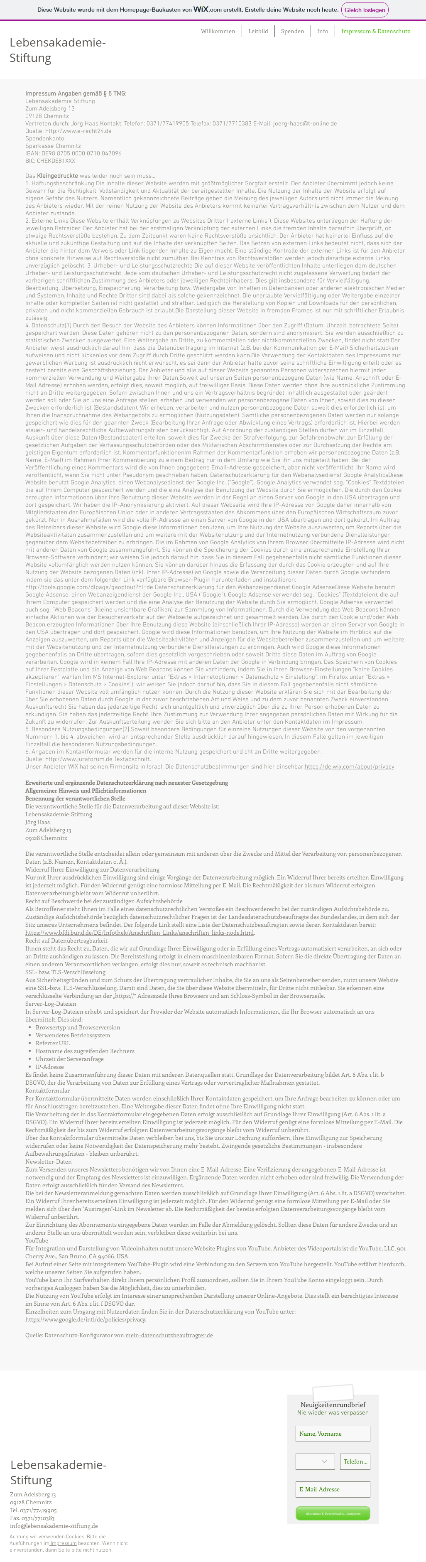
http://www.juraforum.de (79, 759)
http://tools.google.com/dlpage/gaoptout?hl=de (89, 587)
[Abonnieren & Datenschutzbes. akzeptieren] (333, 1513)
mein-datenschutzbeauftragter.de (169, 1335)
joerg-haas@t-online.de (305, 124)
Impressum (63, 1543)
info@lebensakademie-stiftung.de (54, 1526)
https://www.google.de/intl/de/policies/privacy (85, 1319)
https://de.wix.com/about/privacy (349, 767)
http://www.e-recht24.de (78, 131)
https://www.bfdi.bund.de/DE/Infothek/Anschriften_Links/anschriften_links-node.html (139, 932)
